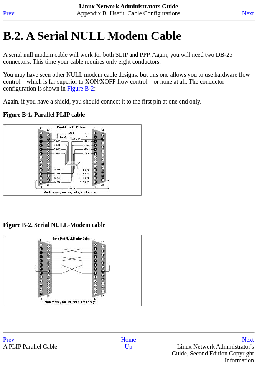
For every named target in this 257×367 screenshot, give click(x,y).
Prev (8, 13)
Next (248, 13)
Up (128, 346)
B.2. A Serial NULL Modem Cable (92, 36)
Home (128, 339)
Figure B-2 (80, 88)
